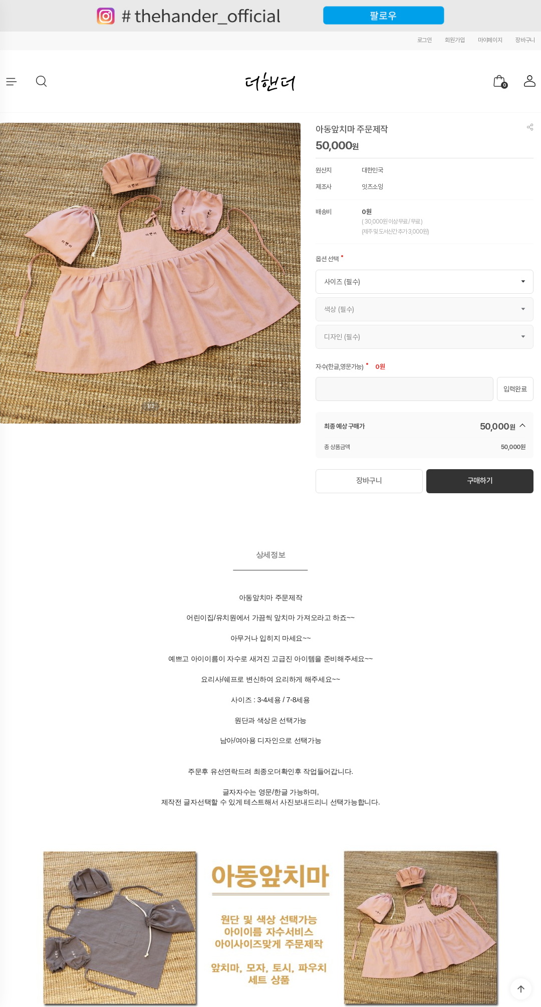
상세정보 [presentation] (271, 551)
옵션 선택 (327, 259)
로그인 (424, 40)
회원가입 (454, 40)
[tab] (271, 552)
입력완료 (515, 389)
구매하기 (479, 479)
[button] (42, 81)
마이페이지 (490, 40)
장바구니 (525, 40)
